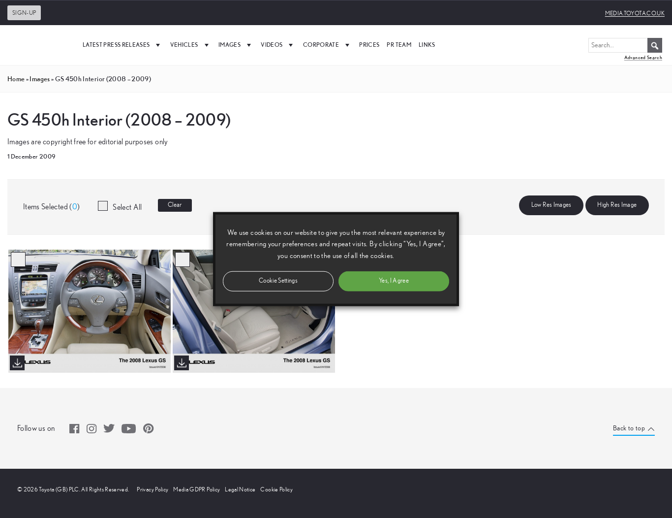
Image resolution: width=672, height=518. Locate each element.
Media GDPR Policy (196, 489)
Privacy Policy (152, 489)
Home (16, 79)
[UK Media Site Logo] (39, 45)
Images (235, 45)
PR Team (399, 44)
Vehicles (190, 45)
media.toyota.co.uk (635, 13)
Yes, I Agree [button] (394, 280)
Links (427, 44)
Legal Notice (240, 489)
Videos (278, 45)
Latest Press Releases (123, 45)
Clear (175, 205)
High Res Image (617, 205)
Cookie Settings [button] (278, 280)
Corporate (327, 45)
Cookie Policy (276, 489)
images (40, 79)
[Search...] (625, 45)
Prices (369, 44)
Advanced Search (643, 57)
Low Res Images (551, 205)
